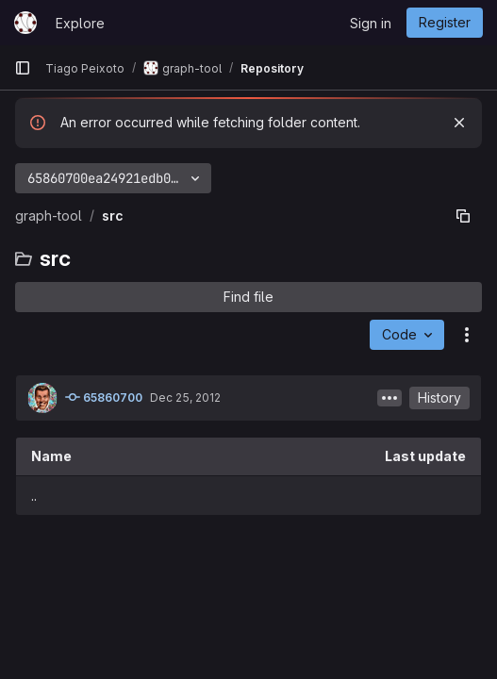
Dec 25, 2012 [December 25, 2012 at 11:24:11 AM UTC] (185, 397)
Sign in (370, 23)
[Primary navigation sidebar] (23, 68)
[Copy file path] (463, 216)
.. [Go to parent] (34, 496)
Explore (80, 23)
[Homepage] (25, 23)
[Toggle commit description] (389, 397)
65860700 (103, 397)
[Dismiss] (459, 122)
